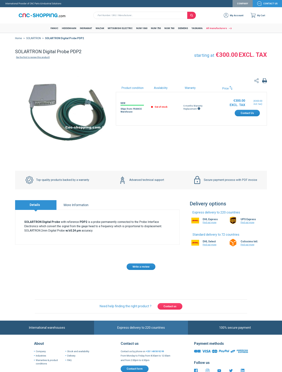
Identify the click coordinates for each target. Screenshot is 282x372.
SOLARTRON (33, 38)
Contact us (169, 306)
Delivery (71, 355)
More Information (76, 205)
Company (242, 3)
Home (18, 38)
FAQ (69, 360)
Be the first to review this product (33, 57)
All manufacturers (216, 28)
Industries (41, 355)
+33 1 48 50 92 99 (155, 351)
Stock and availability (78, 351)
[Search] (191, 15)
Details (35, 205)
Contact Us (270, 3)
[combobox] (140, 15)
